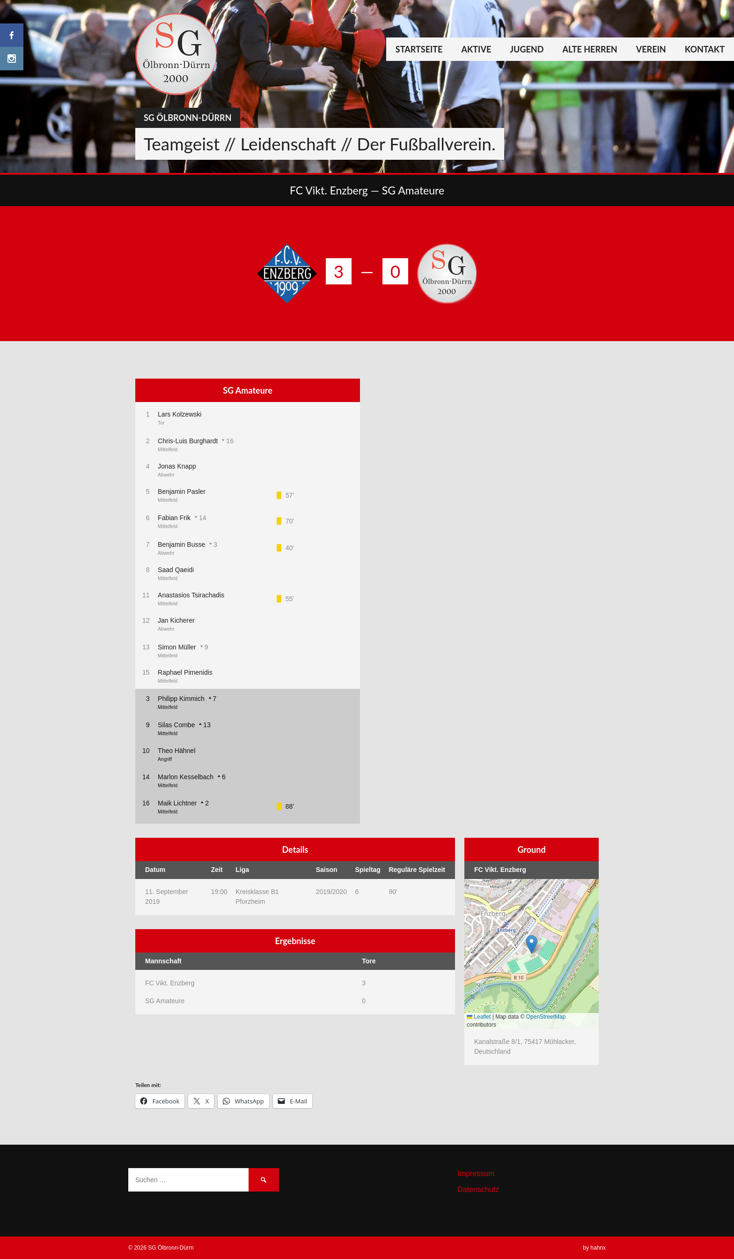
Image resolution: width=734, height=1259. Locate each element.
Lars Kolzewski (179, 414)
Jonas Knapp (177, 466)
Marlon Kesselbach (185, 777)
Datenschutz (478, 1189)
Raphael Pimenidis (185, 672)
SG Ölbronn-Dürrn (188, 117)
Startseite (419, 49)
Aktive (476, 49)
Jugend (526, 49)
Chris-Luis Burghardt (188, 441)
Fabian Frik (174, 517)
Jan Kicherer (176, 620)
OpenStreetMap (546, 1016)
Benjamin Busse (181, 544)
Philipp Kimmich (181, 698)
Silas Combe (176, 725)
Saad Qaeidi (176, 570)
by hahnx (594, 1247)
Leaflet (479, 1016)
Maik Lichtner (177, 803)
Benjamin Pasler (182, 491)
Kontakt (705, 49)
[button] (531, 944)
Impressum (475, 1173)
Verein (651, 49)
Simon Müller (177, 647)
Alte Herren (589, 49)
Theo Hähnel (176, 750)
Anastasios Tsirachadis (191, 595)
